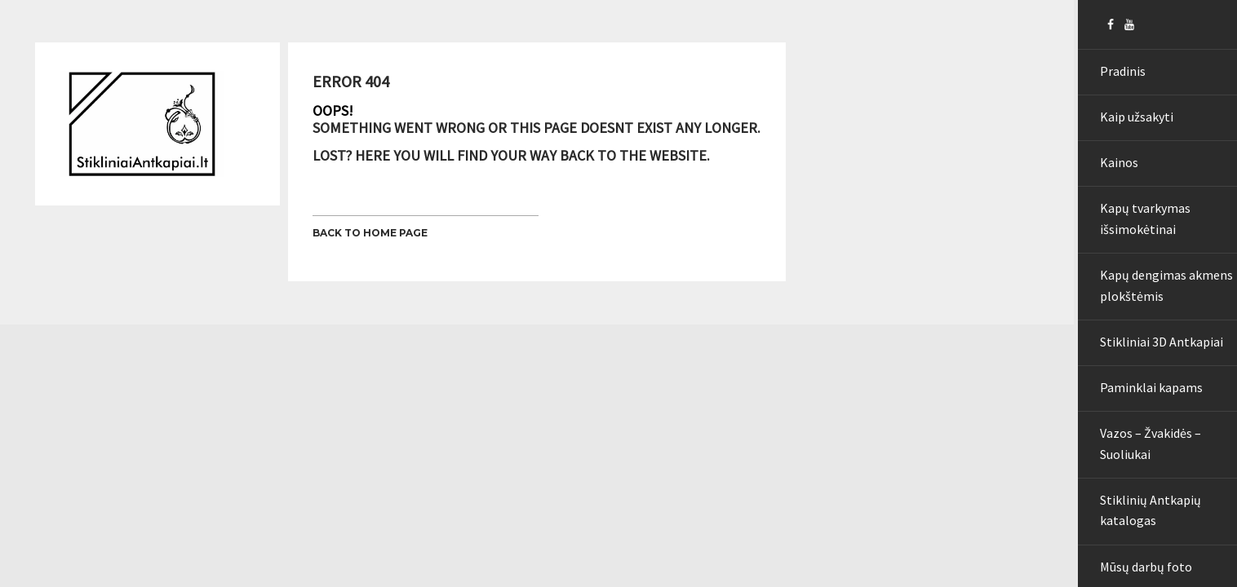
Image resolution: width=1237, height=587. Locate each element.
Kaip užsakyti (1127, 125)
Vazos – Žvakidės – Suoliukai (1140, 482)
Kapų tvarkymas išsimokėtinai (1135, 237)
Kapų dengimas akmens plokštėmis (1156, 309)
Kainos (1109, 175)
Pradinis (1113, 73)
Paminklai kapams (1141, 421)
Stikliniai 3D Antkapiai (1151, 370)
